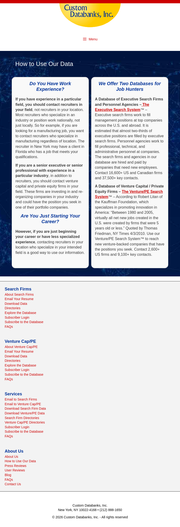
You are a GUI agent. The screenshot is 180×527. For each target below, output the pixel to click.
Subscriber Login (17, 317)
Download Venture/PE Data (25, 413)
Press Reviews (15, 466)
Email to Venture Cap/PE (23, 404)
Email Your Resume (19, 299)
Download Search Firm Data (25, 408)
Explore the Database (20, 313)
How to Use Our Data (20, 461)
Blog (8, 475)
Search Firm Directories (22, 418)
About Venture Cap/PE (21, 347)
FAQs (9, 326)
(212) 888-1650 (111, 510)
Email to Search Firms (21, 399)
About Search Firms (19, 294)
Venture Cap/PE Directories (25, 422)
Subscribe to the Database (24, 322)
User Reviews (15, 470)
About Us (11, 456)
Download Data (16, 304)
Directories (12, 308)
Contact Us (13, 484)
